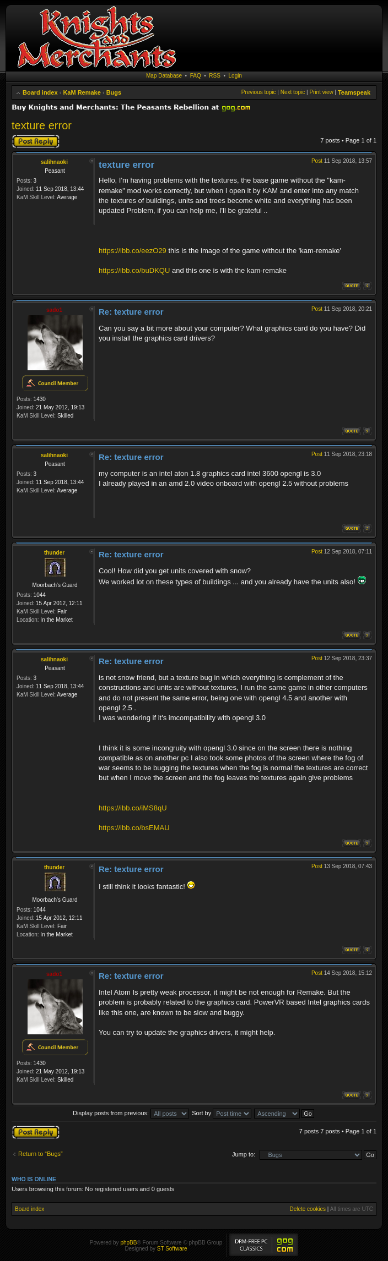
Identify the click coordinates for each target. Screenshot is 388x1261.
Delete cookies (307, 1209)
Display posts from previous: (131, 1113)
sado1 (54, 310)
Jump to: (243, 1154)
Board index (40, 92)
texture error (42, 125)
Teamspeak (354, 92)
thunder (54, 553)
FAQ (195, 76)
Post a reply (36, 141)
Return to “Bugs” (40, 1153)
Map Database (164, 76)
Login (235, 76)
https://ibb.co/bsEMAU (134, 828)
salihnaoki (54, 162)
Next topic (293, 92)
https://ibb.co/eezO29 (132, 250)
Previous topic (258, 92)
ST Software (172, 1249)
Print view (321, 92)
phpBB (128, 1243)
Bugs (114, 92)
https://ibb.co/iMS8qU (133, 808)
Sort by (221, 1113)
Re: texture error (131, 311)
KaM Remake (81, 92)
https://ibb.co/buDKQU (134, 270)
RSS (214, 76)
